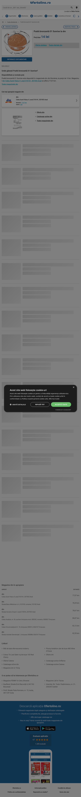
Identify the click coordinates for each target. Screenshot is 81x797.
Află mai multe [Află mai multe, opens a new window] (54, 399)
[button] (18, 404)
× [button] (73, 387)
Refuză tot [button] (40, 404)
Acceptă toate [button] (61, 404)
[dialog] (40, 398)
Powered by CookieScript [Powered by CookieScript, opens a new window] (63, 410)
